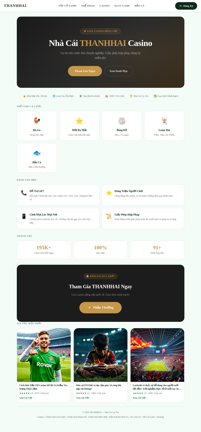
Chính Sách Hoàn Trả (77, 417)
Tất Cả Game (68, 5)
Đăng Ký (186, 5)
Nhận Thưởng (100, 307)
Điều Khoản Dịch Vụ (119, 417)
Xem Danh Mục (118, 71)
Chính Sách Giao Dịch (55, 417)
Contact (40, 417)
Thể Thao (88, 5)
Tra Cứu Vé (135, 417)
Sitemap (160, 417)
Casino (104, 5)
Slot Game (122, 5)
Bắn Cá (139, 5)
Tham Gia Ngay (85, 71)
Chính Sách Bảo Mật (97, 417)
